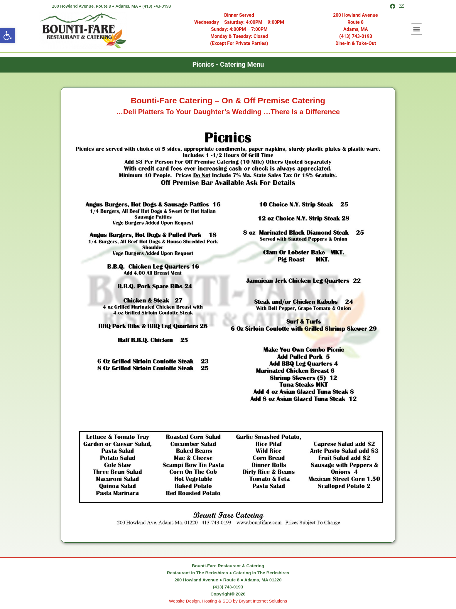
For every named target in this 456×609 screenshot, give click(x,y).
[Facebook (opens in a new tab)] (392, 6)
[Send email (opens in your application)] (400, 6)
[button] (7, 35)
